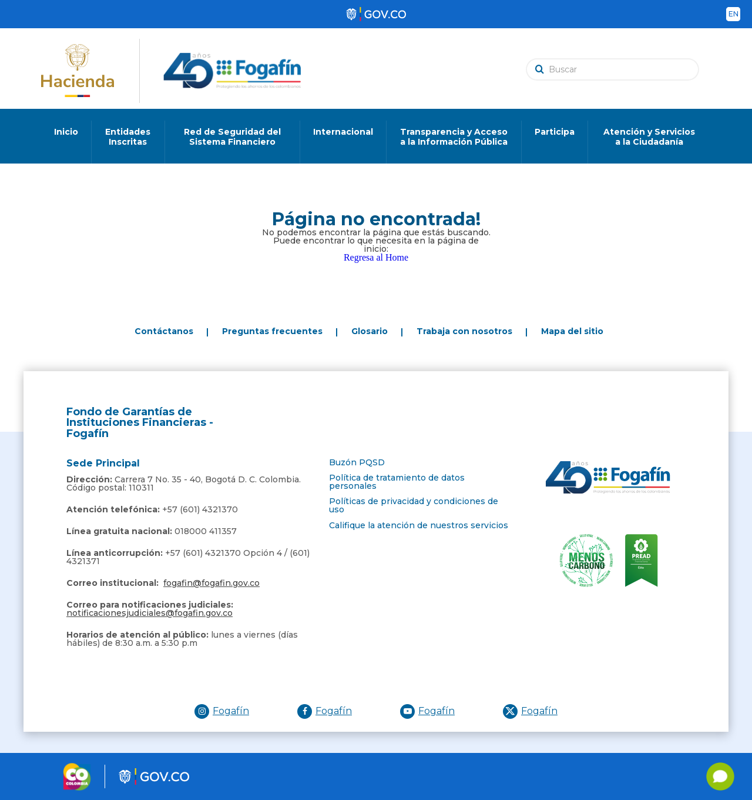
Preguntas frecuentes (272, 331)
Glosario (369, 331)
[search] (615, 69)
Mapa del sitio (572, 331)
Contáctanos (164, 331)
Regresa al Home (376, 257)
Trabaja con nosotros (464, 331)
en (733, 13)
